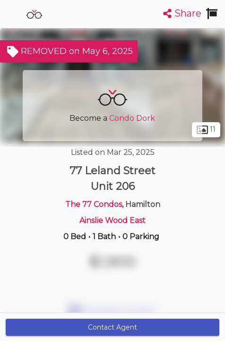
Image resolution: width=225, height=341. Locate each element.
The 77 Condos (93, 204)
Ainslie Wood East (112, 220)
